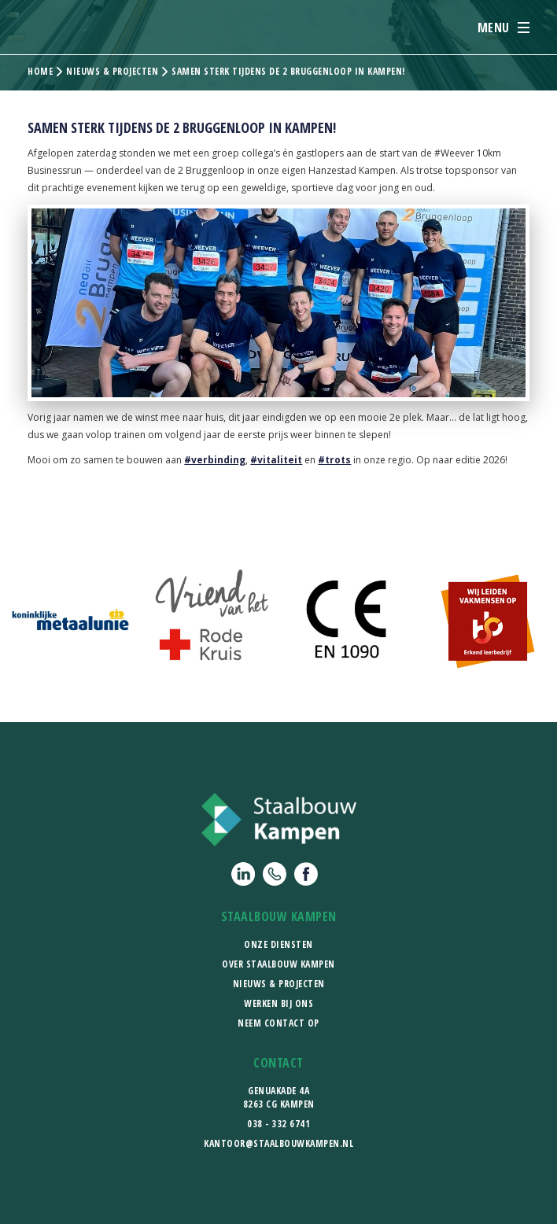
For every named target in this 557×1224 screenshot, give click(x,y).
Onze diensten (278, 944)
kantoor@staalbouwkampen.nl (278, 1143)
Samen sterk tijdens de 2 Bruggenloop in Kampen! (288, 71)
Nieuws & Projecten (279, 983)
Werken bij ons (278, 1003)
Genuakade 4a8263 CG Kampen (279, 1097)
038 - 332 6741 (278, 1123)
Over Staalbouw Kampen (278, 964)
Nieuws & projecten (112, 71)
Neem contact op (278, 1023)
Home (40, 71)
